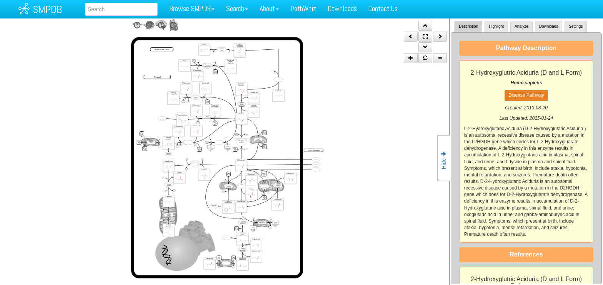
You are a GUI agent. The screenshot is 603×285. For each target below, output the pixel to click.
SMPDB (47, 9)
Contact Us (383, 8)
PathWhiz (303, 8)
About (269, 8)
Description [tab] (468, 26)
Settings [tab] (576, 26)
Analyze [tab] (521, 26)
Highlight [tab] (496, 26)
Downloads (342, 8)
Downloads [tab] (548, 26)
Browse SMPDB (192, 8)
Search (237, 8)
